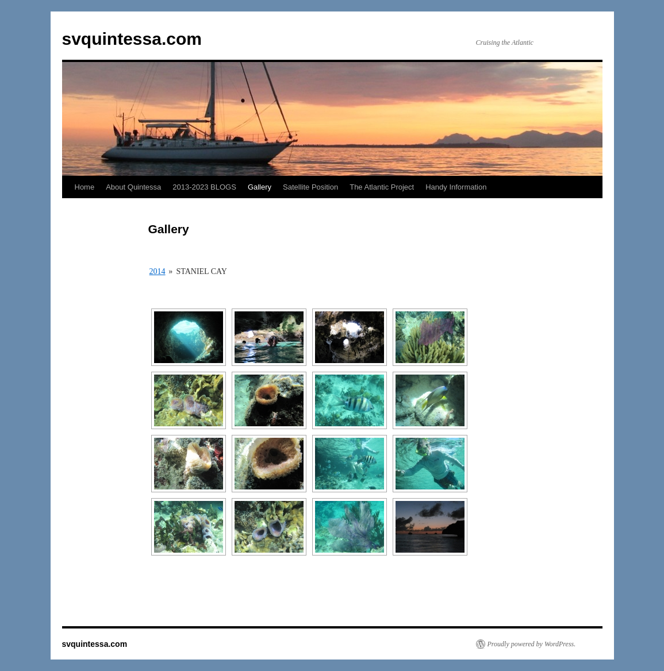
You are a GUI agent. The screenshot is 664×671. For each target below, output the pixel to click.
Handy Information (455, 187)
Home (85, 187)
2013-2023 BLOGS (204, 187)
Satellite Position (310, 187)
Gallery (259, 187)
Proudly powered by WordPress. (532, 644)
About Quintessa (133, 187)
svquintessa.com (132, 38)
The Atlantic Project (382, 187)
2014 (157, 271)
